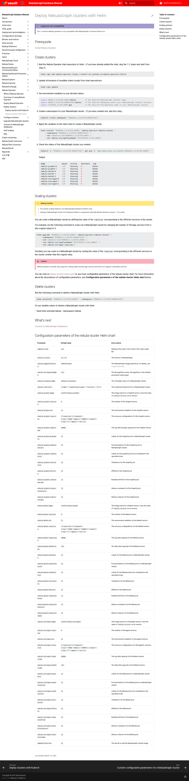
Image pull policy (117, 366)
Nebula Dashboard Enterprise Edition (15, 75)
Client (15, 57)
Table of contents (167, 15)
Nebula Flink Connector (11, 145)
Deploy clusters (16, 107)
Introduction (15, 22)
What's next (164, 32)
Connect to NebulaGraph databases (14, 126)
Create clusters (165, 22)
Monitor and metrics (15, 39)
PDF (3, 159)
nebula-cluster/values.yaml (62, 274)
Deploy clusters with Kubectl (16, 110)
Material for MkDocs (18, 778)
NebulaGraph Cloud (15, 60)
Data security (15, 43)
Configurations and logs (15, 36)
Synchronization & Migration (15, 50)
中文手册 (5, 155)
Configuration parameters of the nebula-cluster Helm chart (172, 37)
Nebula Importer (15, 83)
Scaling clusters (165, 25)
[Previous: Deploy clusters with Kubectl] (22, 766)
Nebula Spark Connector (12, 141)
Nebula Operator (15, 90)
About (4, 18)
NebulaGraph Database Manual (15, 15)
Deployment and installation (15, 32)
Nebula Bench (8, 148)
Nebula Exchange (15, 86)
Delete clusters (165, 29)
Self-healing (9, 130)
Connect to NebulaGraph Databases (51, 326)
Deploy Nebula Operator (13, 103)
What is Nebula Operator (14, 94)
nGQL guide (15, 29)
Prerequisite (164, 18)
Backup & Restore (15, 46)
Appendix (15, 152)
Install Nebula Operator (45, 48)
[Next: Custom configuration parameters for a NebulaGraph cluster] (151, 766)
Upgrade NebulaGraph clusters (16, 121)
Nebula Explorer (15, 79)
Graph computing (15, 137)
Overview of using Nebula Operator (14, 98)
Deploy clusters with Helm (16, 114)
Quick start (15, 25)
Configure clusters (16, 117)
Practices (15, 53)
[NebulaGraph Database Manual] (13, 3)
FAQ (5, 134)
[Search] (138, 3)
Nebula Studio (15, 64)
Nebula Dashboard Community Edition (15, 69)
